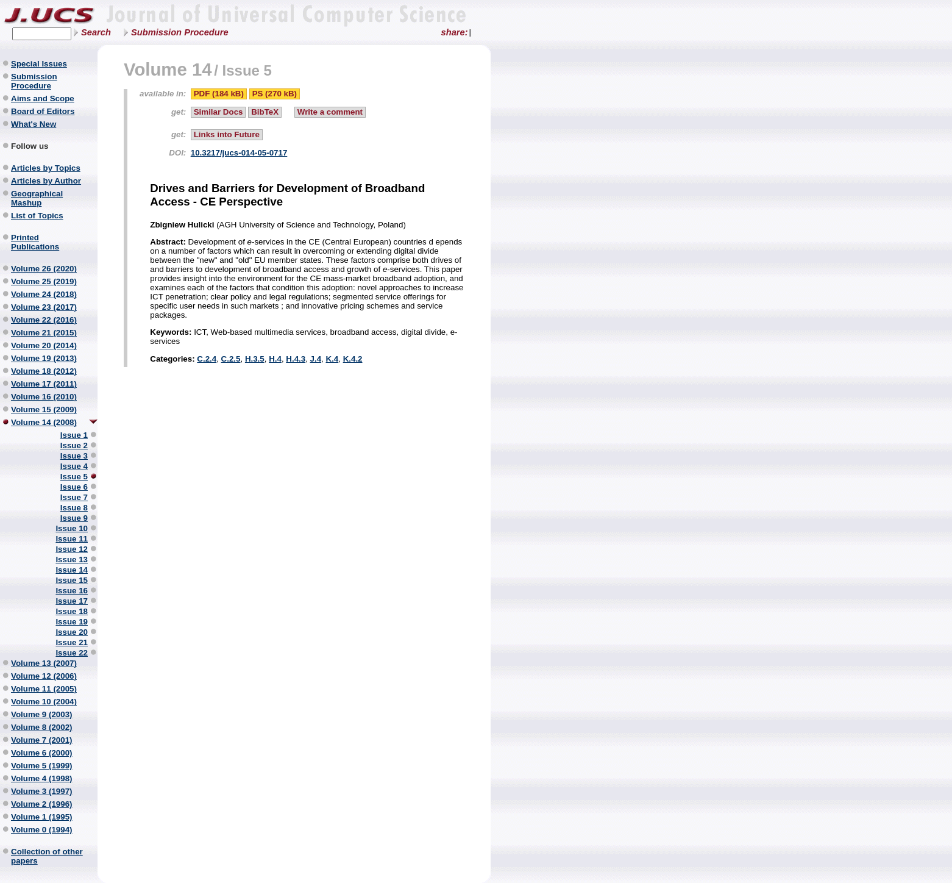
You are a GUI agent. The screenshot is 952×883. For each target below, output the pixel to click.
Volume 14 (168, 69)
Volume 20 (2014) (44, 345)
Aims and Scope (42, 98)
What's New (33, 124)
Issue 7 (74, 497)
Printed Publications (35, 242)
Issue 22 (71, 652)
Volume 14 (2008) (44, 422)
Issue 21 (71, 642)
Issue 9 (74, 518)
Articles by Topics (45, 168)
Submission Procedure (180, 32)
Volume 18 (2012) (44, 371)
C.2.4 (206, 358)
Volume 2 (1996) (42, 804)
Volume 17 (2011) (44, 383)
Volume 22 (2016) (44, 319)
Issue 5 (74, 476)
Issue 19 (71, 621)
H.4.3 (295, 358)
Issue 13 (71, 559)
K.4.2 (353, 358)
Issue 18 (71, 611)
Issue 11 (71, 538)
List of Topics (37, 215)
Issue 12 (71, 549)
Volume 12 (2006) (44, 676)
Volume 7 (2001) (42, 740)
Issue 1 (74, 435)
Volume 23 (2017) (44, 307)
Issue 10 (71, 528)
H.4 (275, 358)
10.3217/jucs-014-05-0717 (239, 152)
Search (96, 32)
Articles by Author (46, 180)
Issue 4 (74, 466)
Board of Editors (42, 111)
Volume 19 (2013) (44, 358)
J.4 (316, 358)
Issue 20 (71, 632)
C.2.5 (231, 358)
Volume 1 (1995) (42, 816)
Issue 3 (74, 455)
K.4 (332, 358)
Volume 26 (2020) (44, 268)
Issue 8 (74, 507)
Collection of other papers (47, 856)
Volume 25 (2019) (44, 281)
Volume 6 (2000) (42, 752)
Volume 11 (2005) (44, 688)
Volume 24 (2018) (44, 294)
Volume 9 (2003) (42, 714)
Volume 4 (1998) (42, 778)
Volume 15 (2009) (44, 409)
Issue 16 (71, 590)
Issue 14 (71, 569)
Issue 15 (71, 580)
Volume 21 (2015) (44, 332)
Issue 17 (71, 601)
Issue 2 (74, 445)
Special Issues (39, 63)
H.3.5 (255, 358)
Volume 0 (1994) (42, 829)
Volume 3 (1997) (42, 791)
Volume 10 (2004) (44, 701)
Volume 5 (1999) (42, 765)
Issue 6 (74, 487)
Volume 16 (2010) (44, 396)
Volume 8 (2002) (42, 727)
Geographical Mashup (37, 198)
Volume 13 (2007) (44, 663)
